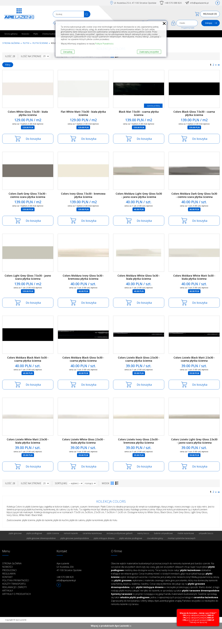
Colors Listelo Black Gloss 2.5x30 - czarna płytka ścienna (139, 359)
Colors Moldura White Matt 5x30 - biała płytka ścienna (194, 277)
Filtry (7, 64)
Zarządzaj (67, 51)
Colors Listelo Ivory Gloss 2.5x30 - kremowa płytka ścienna (138, 441)
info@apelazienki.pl (199, 2)
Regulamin (9, 573)
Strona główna (10, 33)
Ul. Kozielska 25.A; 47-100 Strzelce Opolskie (135, 2)
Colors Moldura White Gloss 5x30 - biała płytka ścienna (139, 277)
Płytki (35, 33)
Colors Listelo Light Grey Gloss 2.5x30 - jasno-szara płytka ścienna (194, 441)
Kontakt (7, 577)
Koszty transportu (14, 583)
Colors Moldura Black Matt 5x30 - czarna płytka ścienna (27, 359)
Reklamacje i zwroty (14, 587)
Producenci (9, 570)
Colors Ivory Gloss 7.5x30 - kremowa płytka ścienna (83, 195)
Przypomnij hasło (187, 28)
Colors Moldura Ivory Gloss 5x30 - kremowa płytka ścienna (83, 277)
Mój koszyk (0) (210, 14)
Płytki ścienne (40, 43)
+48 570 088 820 (173, 2)
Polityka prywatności (15, 580)
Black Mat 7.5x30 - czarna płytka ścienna (139, 113)
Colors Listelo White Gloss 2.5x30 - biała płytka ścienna (83, 441)
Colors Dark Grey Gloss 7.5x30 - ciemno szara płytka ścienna (28, 195)
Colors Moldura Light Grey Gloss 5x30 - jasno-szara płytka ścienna (139, 195)
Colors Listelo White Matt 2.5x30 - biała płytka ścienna (28, 441)
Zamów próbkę (153, 105)
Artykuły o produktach (16, 594)
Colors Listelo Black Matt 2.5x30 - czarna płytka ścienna (194, 359)
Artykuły (7, 590)
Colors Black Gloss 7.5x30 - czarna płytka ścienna (194, 113)
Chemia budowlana (50, 33)
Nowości (25, 33)
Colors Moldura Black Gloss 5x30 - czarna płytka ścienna (83, 359)
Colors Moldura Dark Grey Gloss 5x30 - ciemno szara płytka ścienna (194, 195)
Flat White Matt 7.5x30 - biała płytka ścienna (83, 113)
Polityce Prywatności (104, 43)
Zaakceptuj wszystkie (149, 51)
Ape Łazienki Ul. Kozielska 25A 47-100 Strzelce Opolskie (69, 567)
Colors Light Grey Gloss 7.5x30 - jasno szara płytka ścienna (28, 277)
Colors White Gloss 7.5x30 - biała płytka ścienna (28, 113)
